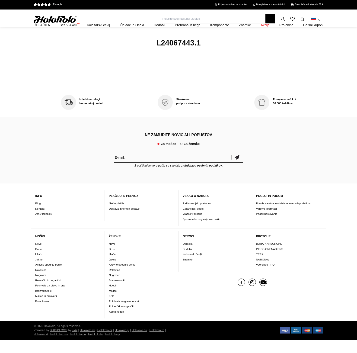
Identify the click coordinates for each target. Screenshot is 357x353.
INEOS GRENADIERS (269, 261)
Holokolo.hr (95, 347)
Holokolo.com (59, 347)
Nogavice (41, 287)
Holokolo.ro (156, 343)
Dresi (38, 261)
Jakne (38, 271)
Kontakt (40, 221)
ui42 (74, 343)
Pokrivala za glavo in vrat (50, 298)
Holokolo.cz (104, 343)
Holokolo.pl (122, 343)
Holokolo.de (78, 347)
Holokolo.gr (112, 347)
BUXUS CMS (58, 343)
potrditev (237, 170)
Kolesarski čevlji (192, 266)
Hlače (38, 266)
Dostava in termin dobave (124, 221)
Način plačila (116, 215)
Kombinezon (42, 313)
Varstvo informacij (266, 221)
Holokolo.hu (139, 343)
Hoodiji (113, 298)
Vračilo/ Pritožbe (192, 226)
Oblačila (187, 256)
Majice (113, 303)
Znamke (187, 271)
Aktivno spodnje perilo (48, 277)
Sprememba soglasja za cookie (201, 231)
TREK (259, 266)
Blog (38, 215)
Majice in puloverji (46, 308)
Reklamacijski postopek (197, 215)
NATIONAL (263, 271)
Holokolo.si (41, 347)
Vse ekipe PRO (265, 277)
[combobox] (316, 20)
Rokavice (40, 282)
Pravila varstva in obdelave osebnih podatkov (283, 215)
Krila (111, 308)
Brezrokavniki (43, 303)
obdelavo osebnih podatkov (202, 178)
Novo (38, 256)
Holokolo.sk (87, 343)
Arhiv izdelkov (43, 226)
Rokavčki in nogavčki (48, 292)
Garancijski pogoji (193, 221)
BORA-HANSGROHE (269, 256)
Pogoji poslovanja (266, 226)
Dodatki (187, 261)
